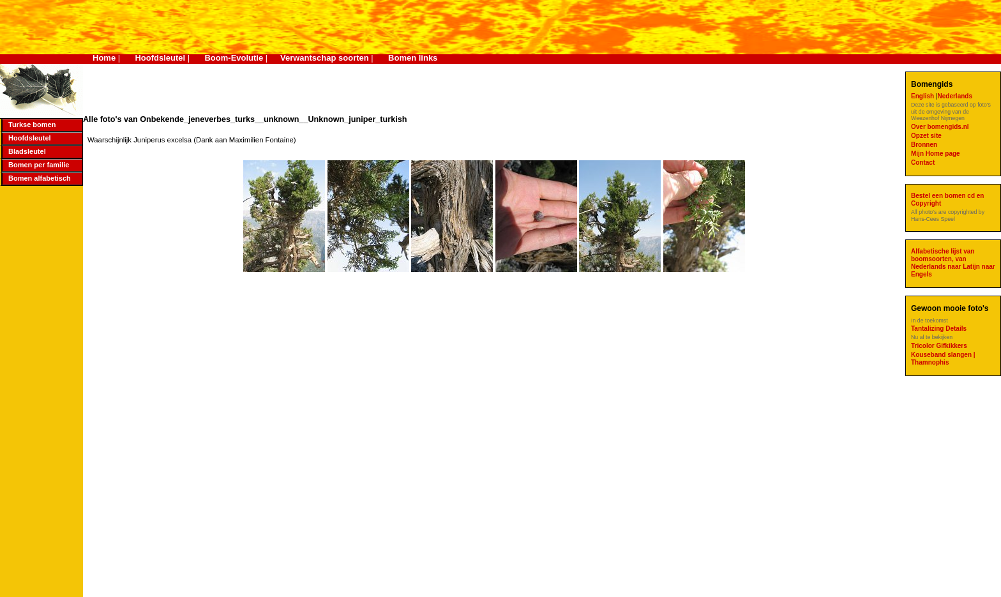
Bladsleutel (27, 151)
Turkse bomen (32, 124)
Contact (923, 162)
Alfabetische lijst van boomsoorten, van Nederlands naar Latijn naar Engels (953, 263)
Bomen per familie (38, 165)
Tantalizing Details (939, 328)
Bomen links (412, 58)
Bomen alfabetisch (39, 178)
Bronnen (924, 144)
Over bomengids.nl (940, 126)
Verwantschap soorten (324, 58)
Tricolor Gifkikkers (939, 345)
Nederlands (955, 96)
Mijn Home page (935, 153)
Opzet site (926, 135)
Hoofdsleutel (160, 58)
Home (104, 58)
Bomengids (931, 84)
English (923, 96)
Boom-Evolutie (233, 58)
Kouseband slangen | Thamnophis (943, 358)
